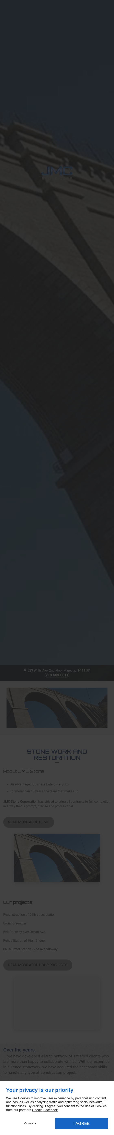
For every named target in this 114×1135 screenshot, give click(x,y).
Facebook (50, 1110)
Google (37, 1110)
